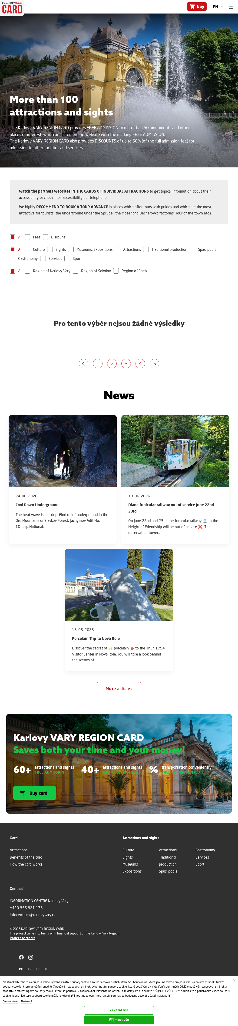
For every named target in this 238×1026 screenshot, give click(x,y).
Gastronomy (28, 258)
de (38, 968)
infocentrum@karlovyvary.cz (33, 914)
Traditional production (169, 249)
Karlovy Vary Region (105, 933)
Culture (39, 249)
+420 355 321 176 (26, 907)
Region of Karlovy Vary (51, 270)
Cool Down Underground (37, 505)
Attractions (132, 249)
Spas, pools (207, 249)
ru (46, 968)
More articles (119, 688)
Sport (77, 258)
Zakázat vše (119, 1010)
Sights (61, 249)
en (215, 6)
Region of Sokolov (96, 270)
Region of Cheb (134, 270)
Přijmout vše (119, 1020)
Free (36, 237)
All (20, 237)
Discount (58, 237)
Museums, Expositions (94, 249)
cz (30, 968)
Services (55, 258)
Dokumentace (10, 1001)
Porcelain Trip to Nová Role (96, 638)
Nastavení (26, 1001)
